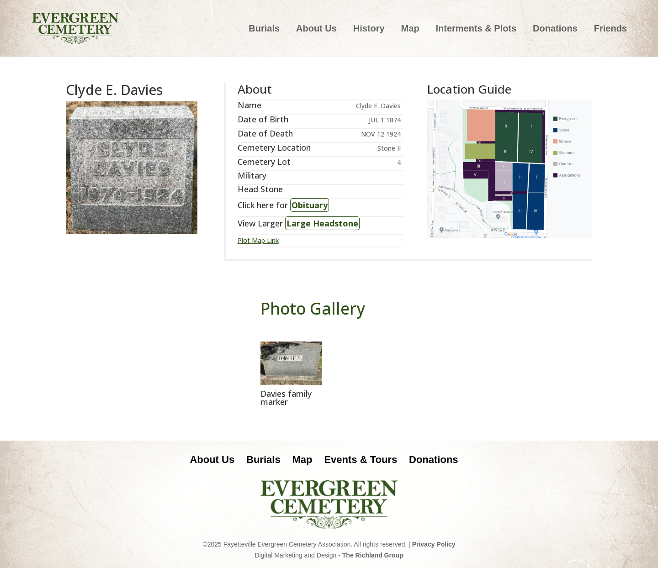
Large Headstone (322, 223)
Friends (610, 29)
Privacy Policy (434, 544)
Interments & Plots (475, 29)
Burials (264, 29)
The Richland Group (372, 555)
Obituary (310, 205)
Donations (555, 29)
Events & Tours (360, 459)
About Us (316, 29)
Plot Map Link (258, 240)
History (369, 29)
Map (410, 29)
